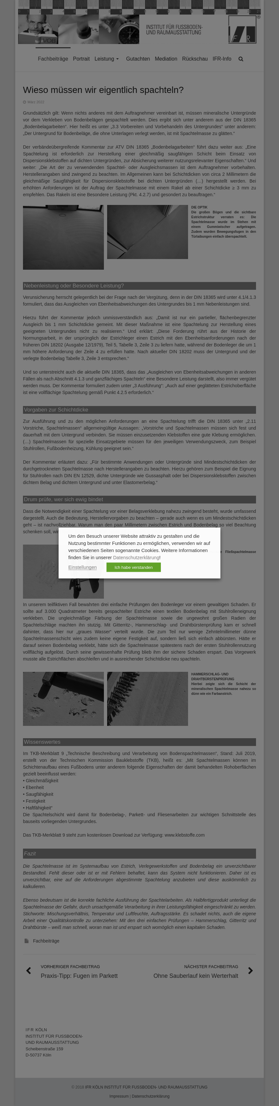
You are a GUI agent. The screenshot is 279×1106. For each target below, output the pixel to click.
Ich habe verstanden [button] (134, 567)
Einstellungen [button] (82, 567)
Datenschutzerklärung (136, 557)
